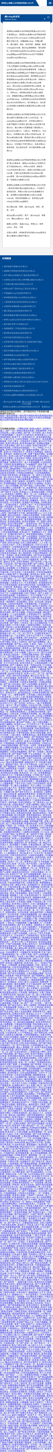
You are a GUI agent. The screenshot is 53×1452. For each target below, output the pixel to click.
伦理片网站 (42, 1318)
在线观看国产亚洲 (10, 1248)
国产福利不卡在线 (10, 492)
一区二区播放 (43, 1193)
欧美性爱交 (36, 570)
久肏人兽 (11, 1229)
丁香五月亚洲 (39, 1235)
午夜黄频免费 (10, 1007)
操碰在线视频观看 (33, 756)
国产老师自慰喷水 (19, 466)
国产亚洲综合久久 (35, 1449)
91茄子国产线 (6, 1043)
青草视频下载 (36, 821)
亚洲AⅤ (7, 452)
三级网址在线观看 (31, 832)
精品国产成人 (43, 819)
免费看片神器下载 (38, 667)
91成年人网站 (6, 1250)
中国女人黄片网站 (26, 957)
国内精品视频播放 (26, 1022)
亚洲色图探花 (39, 891)
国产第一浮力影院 (32, 433)
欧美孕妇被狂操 (28, 443)
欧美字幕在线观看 (23, 1235)
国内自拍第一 (36, 1049)
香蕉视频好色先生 (43, 699)
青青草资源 (30, 819)
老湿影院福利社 (29, 1259)
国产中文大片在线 (31, 1349)
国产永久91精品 (24, 445)
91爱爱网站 (11, 621)
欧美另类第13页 (15, 1387)
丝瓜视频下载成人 (41, 1138)
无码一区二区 (22, 1168)
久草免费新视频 (13, 1087)
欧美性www (20, 724)
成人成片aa (44, 726)
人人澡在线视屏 (17, 614)
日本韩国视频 (39, 1396)
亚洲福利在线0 (44, 1062)
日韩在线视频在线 (30, 1373)
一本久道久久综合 (19, 1083)
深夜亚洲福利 (43, 650)
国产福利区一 (10, 1282)
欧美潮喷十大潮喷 (19, 845)
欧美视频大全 (6, 635)
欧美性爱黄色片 (30, 777)
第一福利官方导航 (35, 834)
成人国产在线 (14, 1421)
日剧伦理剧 (40, 485)
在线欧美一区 (6, 1138)
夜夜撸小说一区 (7, 633)
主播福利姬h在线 (30, 1223)
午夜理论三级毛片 (16, 988)
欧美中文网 (17, 942)
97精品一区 (11, 826)
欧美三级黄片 (37, 1402)
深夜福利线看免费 (19, 811)
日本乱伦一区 (45, 1009)
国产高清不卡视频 (42, 1335)
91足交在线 (15, 572)
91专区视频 (35, 549)
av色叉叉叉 (15, 927)
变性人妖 (16, 1349)
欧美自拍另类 (45, 488)
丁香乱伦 (10, 923)
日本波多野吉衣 (34, 1216)
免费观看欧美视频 (16, 1385)
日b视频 (49, 855)
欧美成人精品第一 (12, 654)
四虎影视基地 (33, 817)
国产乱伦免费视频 (35, 1385)
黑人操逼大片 (26, 688)
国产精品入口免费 (33, 608)
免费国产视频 (23, 889)
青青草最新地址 (34, 815)
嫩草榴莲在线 (14, 777)
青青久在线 (28, 581)
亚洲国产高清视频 (31, 502)
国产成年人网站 (36, 1261)
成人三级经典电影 (29, 726)
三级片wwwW (33, 652)
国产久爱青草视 (42, 1284)
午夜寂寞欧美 (35, 845)
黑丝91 (27, 1358)
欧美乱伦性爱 (18, 1449)
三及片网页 (19, 635)
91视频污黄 (9, 792)
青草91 (3, 1109)
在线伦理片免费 (7, 1339)
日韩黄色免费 (25, 1381)
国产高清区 (31, 864)
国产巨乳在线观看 (25, 1339)
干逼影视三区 (23, 1301)
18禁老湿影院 (41, 1339)
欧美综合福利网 (20, 1039)
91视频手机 (9, 1153)
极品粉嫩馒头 (31, 1079)
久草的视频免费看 (35, 973)
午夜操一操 (17, 1003)
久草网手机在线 (8, 995)
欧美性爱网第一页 (38, 1132)
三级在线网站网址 (9, 1204)
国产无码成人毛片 (24, 931)
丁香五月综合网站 (12, 918)
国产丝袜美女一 (32, 638)
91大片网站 (9, 1406)
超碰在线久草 (21, 842)
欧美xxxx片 (29, 673)
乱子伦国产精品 (44, 509)
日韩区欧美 (9, 931)
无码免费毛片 (12, 952)
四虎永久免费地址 (35, 452)
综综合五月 (36, 557)
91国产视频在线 (15, 1016)
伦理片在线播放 (11, 1037)
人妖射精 (36, 1358)
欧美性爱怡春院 (23, 627)
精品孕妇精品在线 (14, 819)
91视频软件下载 (11, 1364)
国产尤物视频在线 (23, 1428)
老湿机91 (21, 1225)
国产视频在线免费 (9, 1381)
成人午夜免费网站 (23, 891)
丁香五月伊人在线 (23, 783)
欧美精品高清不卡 (21, 1102)
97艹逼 (3, 1229)
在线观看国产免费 (42, 1202)
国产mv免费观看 (32, 587)
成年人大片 (38, 959)
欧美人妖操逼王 (44, 771)
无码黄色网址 (35, 1068)
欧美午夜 (31, 650)
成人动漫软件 (45, 1248)
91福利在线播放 (36, 855)
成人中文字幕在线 (29, 764)
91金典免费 (44, 526)
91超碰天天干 (33, 1332)
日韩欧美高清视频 (29, 1244)
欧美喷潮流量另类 (39, 1440)
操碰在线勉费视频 (35, 1366)
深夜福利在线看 (24, 813)
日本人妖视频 (29, 1273)
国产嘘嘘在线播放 (31, 450)
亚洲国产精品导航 (12, 921)
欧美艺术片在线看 (35, 836)
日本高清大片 (6, 935)
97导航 (36, 775)
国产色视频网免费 (32, 874)
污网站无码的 (43, 610)
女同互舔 (38, 631)
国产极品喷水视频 (12, 686)
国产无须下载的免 (34, 576)
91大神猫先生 (23, 568)
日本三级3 (46, 952)
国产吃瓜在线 (6, 1011)
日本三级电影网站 (12, 469)
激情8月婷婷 (7, 1311)
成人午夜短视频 (40, 722)
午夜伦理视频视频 (12, 1259)
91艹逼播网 (11, 1390)
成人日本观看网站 (28, 1187)
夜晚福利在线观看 (31, 671)
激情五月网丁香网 (9, 1064)
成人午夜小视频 (26, 490)
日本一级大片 (6, 705)
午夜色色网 (13, 1423)
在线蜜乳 (30, 481)
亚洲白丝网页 (20, 1123)
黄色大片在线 (29, 566)
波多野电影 (22, 1417)
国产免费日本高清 (24, 1413)
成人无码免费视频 (39, 1153)
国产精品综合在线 (31, 1421)
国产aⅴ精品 (38, 564)
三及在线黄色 (29, 572)
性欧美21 (10, 627)
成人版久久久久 (30, 798)
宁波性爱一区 (43, 1204)
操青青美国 (11, 769)
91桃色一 (22, 769)
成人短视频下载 (25, 730)
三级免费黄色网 (7, 1322)
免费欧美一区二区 (29, 868)
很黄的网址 (11, 912)
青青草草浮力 (39, 1011)
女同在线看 (23, 912)
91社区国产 (46, 1227)
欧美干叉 (16, 437)
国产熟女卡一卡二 (43, 1343)
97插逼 (3, 475)
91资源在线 (21, 1252)
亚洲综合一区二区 (35, 507)
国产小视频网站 (30, 1191)
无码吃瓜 (47, 899)
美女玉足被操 (45, 1087)
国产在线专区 (16, 1121)
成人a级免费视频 (20, 1151)
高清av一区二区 (15, 861)
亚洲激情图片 (45, 1163)
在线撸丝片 (25, 1161)
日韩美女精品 (24, 1159)
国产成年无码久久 (24, 792)
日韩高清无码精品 (9, 553)
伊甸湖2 (16, 1185)
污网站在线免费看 (31, 515)
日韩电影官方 (6, 840)
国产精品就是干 (22, 1214)
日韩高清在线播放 (21, 597)
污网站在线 (23, 428)
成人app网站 (10, 940)
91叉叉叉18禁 (45, 1447)
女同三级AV (23, 982)
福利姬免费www (34, 513)
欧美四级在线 (31, 1111)
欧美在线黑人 (28, 781)
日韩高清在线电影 (21, 447)
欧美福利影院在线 (9, 1062)
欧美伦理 (24, 500)
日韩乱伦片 (47, 743)
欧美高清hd (13, 498)
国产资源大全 (38, 1161)
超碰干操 (14, 1100)
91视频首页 (19, 1170)
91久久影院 (44, 720)
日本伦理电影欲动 (16, 1451)
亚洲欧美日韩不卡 (25, 1178)
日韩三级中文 (45, 1058)
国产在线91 (22, 1231)
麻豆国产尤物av (24, 722)
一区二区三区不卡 (25, 633)
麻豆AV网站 (46, 1121)
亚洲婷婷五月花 (13, 551)
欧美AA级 (13, 456)
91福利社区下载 (22, 849)
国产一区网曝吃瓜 (12, 937)
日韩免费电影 (45, 1379)
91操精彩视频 (16, 593)
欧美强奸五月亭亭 (41, 1176)
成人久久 (36, 851)
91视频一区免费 (13, 986)
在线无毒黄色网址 (34, 1081)
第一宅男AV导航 (24, 954)
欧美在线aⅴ (24, 1320)
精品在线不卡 (14, 1191)
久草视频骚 (24, 1064)
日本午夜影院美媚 (37, 1347)
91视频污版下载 (38, 568)
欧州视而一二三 (41, 1229)
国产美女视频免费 (41, 1269)
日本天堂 (39, 853)
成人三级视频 (18, 1216)
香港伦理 (33, 720)
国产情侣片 (11, 589)
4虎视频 (21, 1297)
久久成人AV (9, 1030)
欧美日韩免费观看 (37, 766)
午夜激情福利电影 (12, 648)
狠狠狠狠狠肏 (12, 1402)
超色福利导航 (37, 912)
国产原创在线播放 (41, 1106)
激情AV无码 (9, 562)
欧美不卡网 (46, 1307)
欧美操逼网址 (35, 880)
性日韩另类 (13, 914)
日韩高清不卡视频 (29, 441)
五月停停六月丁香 (35, 724)
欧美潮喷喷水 (18, 464)
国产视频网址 (38, 976)
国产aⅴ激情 (5, 872)
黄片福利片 (10, 1417)
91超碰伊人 (13, 1058)
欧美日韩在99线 (21, 779)
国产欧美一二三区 (9, 959)
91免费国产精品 (11, 1018)
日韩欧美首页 (21, 1155)
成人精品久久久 (36, 1113)
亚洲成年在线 (42, 1328)
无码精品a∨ (24, 980)
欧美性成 (34, 498)
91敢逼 (15, 631)
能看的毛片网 (20, 454)
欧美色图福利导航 (41, 788)
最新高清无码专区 (21, 872)
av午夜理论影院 (30, 526)
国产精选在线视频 (31, 1071)
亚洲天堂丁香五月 (23, 1106)
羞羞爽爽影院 (42, 781)
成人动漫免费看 (44, 1197)
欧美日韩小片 (18, 460)
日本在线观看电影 (29, 1073)
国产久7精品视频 (21, 574)
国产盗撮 (47, 631)
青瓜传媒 (26, 1438)
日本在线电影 (34, 743)
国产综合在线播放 (36, 1123)
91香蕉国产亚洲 (8, 718)
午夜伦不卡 (46, 1136)
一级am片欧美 (17, 1370)
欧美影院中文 (10, 1360)
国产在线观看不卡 (31, 929)
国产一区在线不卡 (12, 1278)
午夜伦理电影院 (40, 553)
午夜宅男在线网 (8, 1225)
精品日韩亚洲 (41, 760)
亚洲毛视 (45, 887)
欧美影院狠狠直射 (35, 697)
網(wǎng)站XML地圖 (12, 402)
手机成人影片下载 (36, 1225)
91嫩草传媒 (5, 460)
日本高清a (9, 564)
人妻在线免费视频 (30, 1136)
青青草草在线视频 (37, 1039)
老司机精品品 (24, 692)
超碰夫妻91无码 (25, 1282)
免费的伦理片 (16, 462)
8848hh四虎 (19, 1142)
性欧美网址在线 (40, 1024)
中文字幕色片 (12, 1189)
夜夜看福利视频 (44, 735)
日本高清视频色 (44, 572)
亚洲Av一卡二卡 (26, 1007)
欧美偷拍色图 (39, 1330)
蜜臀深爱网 (19, 695)
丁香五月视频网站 (30, 828)
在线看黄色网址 (24, 906)
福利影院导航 (41, 591)
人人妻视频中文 (11, 853)
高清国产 (14, 690)
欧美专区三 (10, 1132)
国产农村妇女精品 (22, 1316)
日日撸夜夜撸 (12, 1147)
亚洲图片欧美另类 (25, 1265)
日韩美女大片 (16, 583)
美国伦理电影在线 (25, 1284)
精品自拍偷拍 (14, 515)
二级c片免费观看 (43, 703)
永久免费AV (42, 469)
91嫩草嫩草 (33, 923)
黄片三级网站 (16, 616)
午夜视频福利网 (42, 1265)
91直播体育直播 (25, 591)
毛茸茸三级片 (26, 504)
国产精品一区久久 (9, 1275)
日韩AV (4, 802)
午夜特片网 (13, 1161)
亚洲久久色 (9, 1149)
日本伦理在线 (6, 1075)
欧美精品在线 (31, 847)
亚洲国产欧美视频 (43, 530)
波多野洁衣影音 (15, 673)
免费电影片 (5, 1102)
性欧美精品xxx (7, 1280)
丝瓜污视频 (5, 557)
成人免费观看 (6, 1024)
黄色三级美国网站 (19, 893)
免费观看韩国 (14, 1404)
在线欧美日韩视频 (25, 1246)
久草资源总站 (31, 942)
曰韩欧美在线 (12, 1411)
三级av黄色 (15, 735)
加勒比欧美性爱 (22, 570)
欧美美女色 (32, 524)
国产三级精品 (16, 665)
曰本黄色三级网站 (32, 830)
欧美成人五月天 (34, 1014)
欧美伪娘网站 (9, 925)
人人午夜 (43, 543)
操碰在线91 (9, 997)
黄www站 (30, 1197)
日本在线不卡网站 (23, 458)
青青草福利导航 (38, 809)
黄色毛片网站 (6, 1267)
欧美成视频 (9, 606)
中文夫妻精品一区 (37, 754)
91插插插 (47, 756)
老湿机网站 (22, 602)
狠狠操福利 (5, 511)
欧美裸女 (11, 957)
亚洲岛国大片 (29, 437)
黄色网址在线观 (44, 1364)
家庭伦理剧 (19, 1332)
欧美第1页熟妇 (39, 1360)
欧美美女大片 (37, 826)
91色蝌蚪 (33, 1083)
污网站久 (24, 498)
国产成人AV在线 (14, 566)
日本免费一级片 (42, 838)
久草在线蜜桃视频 (10, 532)
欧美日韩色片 (18, 1117)
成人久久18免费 (44, 1273)
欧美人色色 (23, 589)
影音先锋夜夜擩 (44, 1309)
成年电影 (13, 802)
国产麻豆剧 (20, 1406)
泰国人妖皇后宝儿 (38, 1168)
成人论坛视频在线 (39, 623)
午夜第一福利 (36, 644)
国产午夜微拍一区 (29, 1157)
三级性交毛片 (26, 760)
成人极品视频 (45, 714)
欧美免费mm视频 (20, 821)
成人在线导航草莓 (19, 1210)
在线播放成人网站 (41, 1381)
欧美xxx (16, 838)
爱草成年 (8, 454)
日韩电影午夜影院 (9, 490)
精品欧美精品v (40, 813)
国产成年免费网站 (37, 642)
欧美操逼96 (30, 990)
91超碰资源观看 (25, 718)
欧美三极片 (34, 1210)
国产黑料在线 (41, 1033)
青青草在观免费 (8, 1233)
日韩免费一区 (18, 488)
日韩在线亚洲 (24, 1396)
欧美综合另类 (45, 1199)
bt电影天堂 (36, 1320)
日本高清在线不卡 (33, 895)
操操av (29, 1202)
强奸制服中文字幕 (16, 513)
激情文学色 (20, 885)
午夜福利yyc (14, 1328)
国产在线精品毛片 (20, 809)
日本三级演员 (16, 741)
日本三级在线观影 (23, 1134)
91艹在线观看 (37, 1183)
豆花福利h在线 (35, 1406)
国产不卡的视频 (42, 861)
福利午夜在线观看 (44, 1185)
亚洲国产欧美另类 (33, 916)
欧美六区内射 (24, 910)
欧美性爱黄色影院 (9, 992)
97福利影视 (24, 1271)
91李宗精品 (39, 1149)
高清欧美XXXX (13, 540)
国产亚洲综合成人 (37, 1212)
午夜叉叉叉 (9, 439)
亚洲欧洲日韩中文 (16, 534)
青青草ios (28, 861)
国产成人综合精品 (12, 684)
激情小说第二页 (11, 1379)
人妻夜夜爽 (13, 682)
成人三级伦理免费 (14, 823)
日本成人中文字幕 (41, 870)
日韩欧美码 (27, 686)
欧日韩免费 (19, 815)
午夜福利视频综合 (19, 1092)
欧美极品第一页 (27, 475)
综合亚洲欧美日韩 (37, 517)
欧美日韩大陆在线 (32, 1368)
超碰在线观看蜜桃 (39, 547)
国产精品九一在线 (25, 1030)
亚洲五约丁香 (16, 874)
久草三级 (18, 756)
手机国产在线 (21, 720)
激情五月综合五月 (27, 1309)
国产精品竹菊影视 (43, 1278)
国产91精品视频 (26, 1001)
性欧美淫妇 (44, 1083)
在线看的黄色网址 (12, 832)
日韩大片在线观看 (19, 1221)
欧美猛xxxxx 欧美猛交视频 (32, 492)
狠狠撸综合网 (39, 897)
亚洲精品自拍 (26, 1018)
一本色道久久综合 (19, 880)
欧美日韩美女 (33, 1305)
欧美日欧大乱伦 (44, 1041)
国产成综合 (5, 1090)
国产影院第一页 (31, 1109)
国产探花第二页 (26, 1337)
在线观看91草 (46, 978)
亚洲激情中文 (34, 885)
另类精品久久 (12, 1009)
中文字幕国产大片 (39, 595)
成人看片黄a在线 (30, 659)
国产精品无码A (15, 1005)
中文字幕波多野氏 (43, 504)
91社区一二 (36, 971)
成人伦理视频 (12, 485)
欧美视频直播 (22, 1153)
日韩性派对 (5, 1449)
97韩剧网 (16, 1028)
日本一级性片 (10, 851)
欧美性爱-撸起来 (32, 1354)
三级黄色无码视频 (41, 800)
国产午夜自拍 (23, 1045)
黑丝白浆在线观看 (16, 899)
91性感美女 (25, 1176)
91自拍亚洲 (38, 1026)
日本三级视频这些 (25, 545)
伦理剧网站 (40, 1140)
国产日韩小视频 (15, 990)
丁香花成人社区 (13, 1438)
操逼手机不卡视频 (23, 1026)
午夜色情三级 (39, 902)
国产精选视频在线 (16, 1305)
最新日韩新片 (33, 1280)
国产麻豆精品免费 (23, 564)
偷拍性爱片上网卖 (37, 1104)
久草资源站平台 (34, 614)
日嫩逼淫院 (13, 1356)
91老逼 (38, 1030)
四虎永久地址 (14, 536)
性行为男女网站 (7, 445)
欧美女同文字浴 (24, 471)
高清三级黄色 (18, 481)
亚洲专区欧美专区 (23, 897)
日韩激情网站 (12, 688)
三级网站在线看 (29, 1028)
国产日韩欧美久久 (16, 1400)
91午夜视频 (10, 669)
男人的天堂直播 (36, 1383)
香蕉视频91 (32, 1144)
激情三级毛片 (41, 931)
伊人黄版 (32, 878)
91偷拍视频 (5, 1003)
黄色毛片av (11, 692)
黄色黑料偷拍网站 (19, 1347)
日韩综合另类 (7, 885)
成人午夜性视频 (37, 1256)
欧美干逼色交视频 (43, 1047)
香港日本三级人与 (27, 796)
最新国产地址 (12, 764)
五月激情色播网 (42, 1337)
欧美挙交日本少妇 (10, 1187)
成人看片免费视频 (31, 887)
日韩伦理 (8, 587)
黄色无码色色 (10, 479)
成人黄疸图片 (32, 997)
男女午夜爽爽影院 (34, 961)
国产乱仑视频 (18, 612)
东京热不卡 (19, 507)
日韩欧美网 (27, 1335)
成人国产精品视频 (31, 1419)
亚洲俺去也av (18, 1206)
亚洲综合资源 (18, 1014)
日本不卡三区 (45, 1073)
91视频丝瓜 (25, 952)
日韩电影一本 (24, 866)
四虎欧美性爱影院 (21, 1183)
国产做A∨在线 (21, 644)
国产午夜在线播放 (12, 526)
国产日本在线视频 (19, 1068)
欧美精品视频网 (26, 965)
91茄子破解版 (41, 1322)
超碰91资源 (11, 878)
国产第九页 (9, 517)
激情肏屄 (12, 591)
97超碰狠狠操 (10, 1193)
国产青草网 (36, 1064)
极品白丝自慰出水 (33, 999)
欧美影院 (38, 792)
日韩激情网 (20, 743)
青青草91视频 (18, 1195)
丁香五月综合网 (42, 1001)
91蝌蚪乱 (24, 1128)
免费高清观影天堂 (9, 1060)
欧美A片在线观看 (32, 741)
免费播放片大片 (39, 532)
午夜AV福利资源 (8, 730)
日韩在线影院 (26, 631)
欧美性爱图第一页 (9, 790)
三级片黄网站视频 (31, 1286)
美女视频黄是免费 (30, 1227)
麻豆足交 (35, 676)
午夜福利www (45, 1100)
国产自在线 (36, 562)
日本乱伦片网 (35, 705)
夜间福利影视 (18, 1313)
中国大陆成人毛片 (23, 1250)
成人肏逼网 (24, 701)
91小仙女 (45, 832)
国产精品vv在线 (22, 1054)
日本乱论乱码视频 (12, 876)
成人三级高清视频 (9, 1309)
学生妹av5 (42, 946)
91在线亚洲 (11, 1033)
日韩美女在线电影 (27, 1193)
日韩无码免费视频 (21, 967)
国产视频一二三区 (25, 528)
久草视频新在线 (23, 606)
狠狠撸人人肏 (16, 895)
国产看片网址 (29, 610)
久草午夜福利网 (17, 1096)
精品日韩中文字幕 (35, 1142)
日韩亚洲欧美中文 (9, 980)
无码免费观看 (45, 944)
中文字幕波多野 (34, 984)
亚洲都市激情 (12, 1377)
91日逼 (23, 1411)
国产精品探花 (7, 709)
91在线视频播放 (42, 473)
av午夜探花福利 (43, 969)
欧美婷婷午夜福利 (14, 916)
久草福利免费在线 (25, 640)
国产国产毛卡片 (38, 840)
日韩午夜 (35, 597)
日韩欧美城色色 (20, 1113)
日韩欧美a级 (32, 883)
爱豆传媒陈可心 (15, 1111)
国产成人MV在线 (27, 1275)
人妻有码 (7, 1316)
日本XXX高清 (42, 545)
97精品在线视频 (34, 612)
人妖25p (32, 933)
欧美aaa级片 (36, 428)
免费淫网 (44, 982)
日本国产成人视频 (19, 1436)
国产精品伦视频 (32, 616)
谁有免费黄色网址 (35, 534)
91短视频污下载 (30, 918)
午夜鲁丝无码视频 (32, 1394)
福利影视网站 (45, 1244)
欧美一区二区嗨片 (27, 771)
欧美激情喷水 (33, 1313)
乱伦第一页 (13, 726)
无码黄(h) (33, 1254)
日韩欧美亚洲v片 (43, 633)
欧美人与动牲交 (20, 642)
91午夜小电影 (18, 625)
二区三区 (40, 673)
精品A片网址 (43, 566)
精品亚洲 (39, 686)
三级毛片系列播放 (31, 1307)
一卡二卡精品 (37, 447)
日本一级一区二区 (9, 1271)
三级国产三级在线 (35, 1195)
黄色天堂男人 (35, 893)
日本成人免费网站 (44, 716)
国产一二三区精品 (31, 1409)
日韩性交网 (40, 1178)
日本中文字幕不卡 (35, 635)
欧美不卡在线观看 (35, 1056)
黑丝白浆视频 (10, 1290)
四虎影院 (47, 1320)
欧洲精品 (4, 1286)
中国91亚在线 (41, 1018)
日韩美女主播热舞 (14, 1035)
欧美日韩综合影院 (27, 585)
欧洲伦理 (20, 834)
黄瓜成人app (43, 802)
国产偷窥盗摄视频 (29, 1163)
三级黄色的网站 (33, 625)
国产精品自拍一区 (35, 1130)
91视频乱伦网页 (17, 817)
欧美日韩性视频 (38, 733)
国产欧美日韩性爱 (27, 1432)
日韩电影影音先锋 (21, 547)
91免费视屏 (14, 950)
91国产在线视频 (20, 933)
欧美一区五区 (18, 864)
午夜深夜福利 (23, 733)
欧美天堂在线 (27, 1185)
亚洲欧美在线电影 (37, 711)
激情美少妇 (9, 661)
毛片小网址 (36, 785)
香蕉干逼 (42, 464)
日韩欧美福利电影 (16, 1351)
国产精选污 (17, 1368)
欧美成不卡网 (18, 1125)
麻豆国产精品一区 (41, 1267)
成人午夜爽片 (33, 988)
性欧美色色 (13, 475)
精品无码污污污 (28, 1147)
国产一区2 (11, 431)
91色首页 (24, 623)
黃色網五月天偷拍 (37, 1218)
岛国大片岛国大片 (18, 1261)
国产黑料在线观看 (14, 999)
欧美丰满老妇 (37, 1054)
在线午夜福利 (37, 849)
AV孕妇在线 (36, 1341)
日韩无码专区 (29, 1430)
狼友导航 (44, 1210)
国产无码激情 (6, 1199)
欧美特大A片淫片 (36, 769)
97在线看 (23, 992)
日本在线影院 (26, 747)
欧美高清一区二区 (28, 773)
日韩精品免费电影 (25, 473)
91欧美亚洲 (5, 697)
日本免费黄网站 (17, 1366)
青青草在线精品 (13, 450)
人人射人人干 (39, 1428)
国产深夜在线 (45, 807)
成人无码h (47, 433)
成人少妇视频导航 (19, 1077)
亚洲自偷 (33, 811)
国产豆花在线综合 (19, 1052)
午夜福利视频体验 (35, 1117)
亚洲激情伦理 (45, 583)
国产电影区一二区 (21, 739)
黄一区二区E (38, 910)
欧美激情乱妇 (18, 1197)
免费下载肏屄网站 (37, 454)
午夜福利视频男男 (35, 460)
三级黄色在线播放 (27, 1390)
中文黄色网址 (31, 583)
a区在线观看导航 (12, 1373)
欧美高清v (48, 999)
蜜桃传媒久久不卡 (37, 1292)
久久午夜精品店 (25, 1033)
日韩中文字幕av (31, 978)
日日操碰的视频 (24, 1229)
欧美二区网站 (17, 961)
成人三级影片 (10, 1432)
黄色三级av (31, 661)
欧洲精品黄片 (18, 1085)
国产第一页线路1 (37, 752)
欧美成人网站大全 (23, 1267)
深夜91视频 (21, 517)
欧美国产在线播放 (19, 1180)
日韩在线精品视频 (10, 745)
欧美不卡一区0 (35, 1415)
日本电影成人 (10, 509)
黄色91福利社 (16, 1208)
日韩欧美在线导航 (23, 1166)
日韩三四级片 (30, 593)
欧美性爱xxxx (41, 435)
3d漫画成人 (43, 494)
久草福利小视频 (38, 1090)
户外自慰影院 (29, 469)
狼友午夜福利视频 (15, 762)
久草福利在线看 (16, 576)
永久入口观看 (33, 1240)
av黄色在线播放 (43, 695)
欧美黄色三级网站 (14, 494)
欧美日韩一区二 (32, 963)
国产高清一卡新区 (28, 745)
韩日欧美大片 (26, 853)
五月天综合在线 (11, 663)
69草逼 (49, 769)
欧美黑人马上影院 (28, 1100)
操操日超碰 (13, 1425)
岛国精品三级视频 (33, 1119)
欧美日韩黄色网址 (24, 555)
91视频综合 (5, 1345)
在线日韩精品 (31, 1043)
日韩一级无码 (41, 965)
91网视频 (24, 1402)
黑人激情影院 (25, 553)
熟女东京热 (23, 667)
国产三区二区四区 (16, 1242)
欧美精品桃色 (14, 521)
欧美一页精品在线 (33, 665)
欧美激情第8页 (46, 707)
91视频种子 (42, 1066)
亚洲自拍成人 (12, 504)
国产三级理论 (37, 967)
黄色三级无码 (39, 906)
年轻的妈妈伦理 (41, 730)
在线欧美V (11, 866)
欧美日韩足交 (26, 663)
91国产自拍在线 (34, 758)
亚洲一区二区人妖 (12, 1419)
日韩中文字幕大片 (25, 1434)
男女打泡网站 (21, 705)
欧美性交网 (12, 1320)
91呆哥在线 (23, 621)
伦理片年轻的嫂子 (14, 1066)
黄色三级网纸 (30, 1005)
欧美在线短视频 (30, 551)
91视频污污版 (16, 1354)
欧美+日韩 (18, 1043)
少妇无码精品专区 (36, 1174)
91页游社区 (40, 747)
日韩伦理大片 (18, 452)
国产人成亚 (43, 593)
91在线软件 (44, 847)
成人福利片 (46, 1286)
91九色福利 (15, 502)
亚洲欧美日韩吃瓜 (9, 1337)
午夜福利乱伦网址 (31, 1404)
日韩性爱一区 (6, 897)
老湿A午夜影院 (38, 1301)
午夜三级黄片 (46, 992)
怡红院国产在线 (30, 921)
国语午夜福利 (22, 1049)
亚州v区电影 (14, 543)
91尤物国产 (35, 1423)
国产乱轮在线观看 (43, 555)
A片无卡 (35, 859)
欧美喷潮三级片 (40, 1166)
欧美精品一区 (9, 1022)
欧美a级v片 (25, 532)
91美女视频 (22, 1132)
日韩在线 (14, 714)
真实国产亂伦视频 (29, 1425)
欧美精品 (45, 638)
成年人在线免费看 (23, 1011)
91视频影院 (35, 1151)
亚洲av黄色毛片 (30, 944)
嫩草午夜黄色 (18, 650)
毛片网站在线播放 (43, 490)
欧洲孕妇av (13, 1176)
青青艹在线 (19, 1324)
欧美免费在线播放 (27, 509)
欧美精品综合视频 (10, 773)
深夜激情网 (41, 431)
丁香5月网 (34, 1231)
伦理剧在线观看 (32, 1121)
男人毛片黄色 (12, 1128)
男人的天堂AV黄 (27, 716)
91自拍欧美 (11, 1159)
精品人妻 (4, 1366)
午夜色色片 (22, 1292)
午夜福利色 (35, 1326)
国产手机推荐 (6, 507)
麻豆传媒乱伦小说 (21, 1090)
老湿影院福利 (6, 1166)
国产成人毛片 (10, 788)
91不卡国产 (5, 1256)
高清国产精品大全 (25, 1322)
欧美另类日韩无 (7, 1284)
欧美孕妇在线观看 (40, 940)
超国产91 (24, 1037)
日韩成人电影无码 (35, 1206)
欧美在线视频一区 (31, 521)
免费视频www (45, 1259)
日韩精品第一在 (26, 1060)
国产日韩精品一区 (31, 986)
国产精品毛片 (6, 1383)
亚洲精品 (12, 982)
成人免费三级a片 (34, 1085)
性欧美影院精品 (42, 728)
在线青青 (9, 976)
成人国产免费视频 (12, 610)
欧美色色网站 (12, 538)
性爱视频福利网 (13, 1227)
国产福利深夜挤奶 (25, 530)
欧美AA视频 (6, 574)
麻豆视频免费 (24, 479)
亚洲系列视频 (21, 1212)
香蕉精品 (18, 587)
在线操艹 (24, 1423)
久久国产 (8, 779)
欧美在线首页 (29, 1288)
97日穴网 (4, 1288)
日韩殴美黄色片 (24, 800)
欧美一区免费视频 (29, 538)
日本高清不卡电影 (25, 1140)
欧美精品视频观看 (37, 629)
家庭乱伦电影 (14, 1041)
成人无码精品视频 (43, 1246)
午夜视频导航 (31, 604)
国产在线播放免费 (28, 456)
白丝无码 (16, 511)
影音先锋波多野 (15, 519)
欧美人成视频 (14, 1409)
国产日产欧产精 (20, 750)
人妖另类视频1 (40, 1442)
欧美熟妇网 (19, 758)
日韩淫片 (16, 1256)
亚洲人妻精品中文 (21, 971)
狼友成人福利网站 (17, 1115)
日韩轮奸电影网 (15, 604)
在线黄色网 (40, 640)
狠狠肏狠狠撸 (38, 980)
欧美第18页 (42, 796)
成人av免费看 (16, 638)
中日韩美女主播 (13, 929)
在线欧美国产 (18, 804)
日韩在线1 (11, 1297)
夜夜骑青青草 (31, 908)
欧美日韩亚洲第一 (16, 524)
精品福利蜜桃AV (43, 1060)
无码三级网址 (46, 1223)
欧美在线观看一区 (37, 1311)
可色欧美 (42, 878)
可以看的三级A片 (12, 1335)
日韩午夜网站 (23, 562)
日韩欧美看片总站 (25, 669)
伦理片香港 (29, 657)
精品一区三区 (16, 608)
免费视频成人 (46, 883)
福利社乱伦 (44, 1425)
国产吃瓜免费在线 (12, 559)
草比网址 (4, 1202)
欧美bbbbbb (5, 1206)
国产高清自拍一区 (27, 790)
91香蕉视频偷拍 (31, 1035)
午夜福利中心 (23, 595)
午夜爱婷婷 (16, 581)
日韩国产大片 (24, 851)
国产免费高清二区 (43, 1413)
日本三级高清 (21, 1383)
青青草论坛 (44, 868)
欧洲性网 (14, 699)
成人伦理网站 (39, 1020)
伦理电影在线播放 (29, 707)
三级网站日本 (29, 1318)
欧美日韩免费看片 (23, 1020)
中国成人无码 (45, 811)
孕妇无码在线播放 (21, 676)
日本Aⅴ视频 (20, 652)
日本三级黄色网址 (29, 543)
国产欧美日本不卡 (24, 1149)
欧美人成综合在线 (29, 950)
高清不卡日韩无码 (25, 435)
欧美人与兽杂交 (15, 847)
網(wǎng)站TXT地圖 (30, 402)
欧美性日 (20, 661)
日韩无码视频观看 (33, 1098)
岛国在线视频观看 (29, 914)
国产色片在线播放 (16, 973)
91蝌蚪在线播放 (11, 747)
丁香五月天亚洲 (11, 807)
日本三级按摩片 (30, 927)
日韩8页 (7, 464)
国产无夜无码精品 (41, 1134)
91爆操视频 (21, 923)
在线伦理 (47, 895)
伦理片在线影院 (34, 1351)
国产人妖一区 (6, 720)
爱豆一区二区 (30, 494)
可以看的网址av (34, 899)
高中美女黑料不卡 (32, 1362)
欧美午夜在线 (12, 443)
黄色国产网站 (10, 910)
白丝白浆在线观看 (21, 1440)
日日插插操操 (7, 737)
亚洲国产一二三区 (23, 1138)
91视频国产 (31, 464)
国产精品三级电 (36, 680)
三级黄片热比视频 (39, 1102)
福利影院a (34, 992)
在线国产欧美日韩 (26, 969)
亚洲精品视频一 (44, 443)
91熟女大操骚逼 (15, 1109)
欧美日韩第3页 (33, 1400)
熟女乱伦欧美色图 (31, 540)
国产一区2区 (6, 1123)
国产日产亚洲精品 (43, 718)
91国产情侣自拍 (34, 496)
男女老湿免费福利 (12, 1318)
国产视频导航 (14, 1430)
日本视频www (12, 1157)
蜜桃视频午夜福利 (38, 779)
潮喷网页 (22, 878)
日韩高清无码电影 (26, 646)
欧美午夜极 (9, 1326)
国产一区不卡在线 (39, 889)
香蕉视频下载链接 (23, 1442)
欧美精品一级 (35, 842)
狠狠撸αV (15, 868)
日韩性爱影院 (41, 688)
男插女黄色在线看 (25, 431)
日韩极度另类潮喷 (29, 714)
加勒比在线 (11, 1174)
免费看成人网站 (20, 1398)
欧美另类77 (15, 1286)
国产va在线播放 (30, 536)
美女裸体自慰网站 (28, 1058)
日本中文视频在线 (30, 559)
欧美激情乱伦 (10, 1396)
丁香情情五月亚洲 (29, 807)
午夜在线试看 (14, 887)
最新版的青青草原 (27, 794)
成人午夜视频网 (32, 462)
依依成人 (22, 766)
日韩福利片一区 (7, 1045)
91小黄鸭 (38, 1189)
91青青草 (5, 581)
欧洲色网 (18, 1199)
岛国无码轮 (40, 857)
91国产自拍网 (18, 836)
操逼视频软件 (27, 838)
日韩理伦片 (35, 439)
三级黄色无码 (46, 1231)
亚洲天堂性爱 (7, 1049)
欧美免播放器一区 (9, 771)
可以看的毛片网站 (35, 1297)
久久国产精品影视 (35, 1170)
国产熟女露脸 (39, 648)
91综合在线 (15, 798)
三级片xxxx (5, 1415)
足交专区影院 (35, 750)
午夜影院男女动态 (30, 511)
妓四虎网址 (30, 1094)
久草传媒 (30, 695)
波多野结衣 (32, 488)
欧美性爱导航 (41, 1434)
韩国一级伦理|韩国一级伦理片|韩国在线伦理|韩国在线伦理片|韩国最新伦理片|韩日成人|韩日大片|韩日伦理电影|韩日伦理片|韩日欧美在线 (26, 418)
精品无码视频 (32, 1096)
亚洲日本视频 (10, 796)
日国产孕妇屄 (37, 1214)
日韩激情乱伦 (41, 528)
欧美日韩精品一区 (27, 802)
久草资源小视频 (24, 902)
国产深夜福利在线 (9, 716)
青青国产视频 (25, 788)
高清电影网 (22, 1233)
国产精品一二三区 (14, 1375)
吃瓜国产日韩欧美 (35, 1237)
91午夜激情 (15, 671)
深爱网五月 (39, 925)
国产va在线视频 (30, 684)
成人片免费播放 (7, 1246)
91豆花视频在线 (32, 1016)
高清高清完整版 (15, 1094)
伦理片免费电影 (22, 859)
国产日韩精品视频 (9, 1001)
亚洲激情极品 (10, 483)
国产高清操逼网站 (33, 619)
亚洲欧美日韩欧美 (19, 680)
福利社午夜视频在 (9, 701)
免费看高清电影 (32, 1375)
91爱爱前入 (11, 646)
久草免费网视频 (15, 1098)
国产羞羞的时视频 (40, 737)
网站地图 (28, 420)
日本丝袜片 (19, 935)
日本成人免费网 (15, 1119)
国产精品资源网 (36, 1180)
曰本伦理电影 (22, 439)
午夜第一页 (23, 826)
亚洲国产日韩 (39, 1438)
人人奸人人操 (18, 697)
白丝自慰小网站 (40, 471)
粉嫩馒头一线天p (38, 500)
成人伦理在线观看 (25, 728)
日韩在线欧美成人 (27, 1204)
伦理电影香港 (45, 551)
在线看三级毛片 (36, 1392)
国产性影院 (39, 709)
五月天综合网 (43, 600)
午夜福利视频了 (7, 435)
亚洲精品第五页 (7, 1140)
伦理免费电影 (45, 773)
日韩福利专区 (33, 935)
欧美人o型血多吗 (20, 549)
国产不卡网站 (31, 1199)
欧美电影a (5, 1081)
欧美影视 (36, 952)
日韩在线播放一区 (39, 872)
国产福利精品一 (7, 857)
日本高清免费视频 (23, 1075)
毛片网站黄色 (18, 1172)
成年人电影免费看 (19, 629)
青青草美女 (22, 1104)
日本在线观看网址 (29, 1447)
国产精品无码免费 (39, 1263)
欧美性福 (20, 997)
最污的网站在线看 (21, 557)
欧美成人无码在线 (35, 1303)
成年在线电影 (37, 621)
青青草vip (27, 648)
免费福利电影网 (44, 990)
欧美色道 (22, 483)
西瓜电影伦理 (14, 600)
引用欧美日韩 (45, 798)
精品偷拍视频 (38, 739)
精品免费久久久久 (41, 1299)
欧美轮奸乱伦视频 (43, 1282)
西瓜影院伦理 (17, 1081)
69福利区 (34, 982)
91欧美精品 (43, 456)
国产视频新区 (10, 766)
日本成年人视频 (20, 1254)
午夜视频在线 (43, 1094)
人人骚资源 (41, 669)
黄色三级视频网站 (12, 659)
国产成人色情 (45, 1254)
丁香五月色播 (43, 933)
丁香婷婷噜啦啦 (7, 954)
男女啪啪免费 (14, 1136)
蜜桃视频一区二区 (37, 1155)
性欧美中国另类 (23, 976)
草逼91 (25, 1256)
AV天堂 (32, 466)
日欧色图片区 (29, 600)
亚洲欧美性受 (24, 1360)
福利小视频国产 (19, 1415)
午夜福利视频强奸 (33, 1208)
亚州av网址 (17, 1394)
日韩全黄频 (5, 809)
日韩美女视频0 (36, 1436)
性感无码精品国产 (21, 1444)
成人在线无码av (15, 1079)
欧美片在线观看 (36, 1398)
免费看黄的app (29, 735)
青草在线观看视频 (30, 876)
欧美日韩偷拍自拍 (38, 1037)
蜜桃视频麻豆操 (17, 1237)
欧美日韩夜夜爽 (17, 1240)
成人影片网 (9, 1413)
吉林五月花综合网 (28, 1248)
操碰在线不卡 (31, 762)
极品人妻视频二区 (25, 1047)
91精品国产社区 (22, 840)
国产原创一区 (26, 1343)
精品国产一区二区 (35, 1125)
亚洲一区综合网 (36, 602)
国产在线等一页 (28, 1364)
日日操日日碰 (9, 667)
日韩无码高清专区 (19, 855)
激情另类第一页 (15, 619)
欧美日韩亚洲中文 (41, 458)
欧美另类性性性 (44, 1022)
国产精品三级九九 (21, 1263)
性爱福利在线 (31, 823)
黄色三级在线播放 (25, 857)
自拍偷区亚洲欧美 (19, 1392)
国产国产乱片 (14, 1223)
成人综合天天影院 (12, 477)
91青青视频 (42, 1390)
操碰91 (3, 1136)
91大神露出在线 (7, 813)
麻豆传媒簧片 (45, 1079)
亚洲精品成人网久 (19, 1218)
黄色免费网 (19, 984)
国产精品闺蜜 (12, 500)
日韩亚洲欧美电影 (31, 654)
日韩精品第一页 (11, 1343)
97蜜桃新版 (9, 743)
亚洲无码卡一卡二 (23, 1330)
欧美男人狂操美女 (37, 948)
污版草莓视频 (43, 1432)
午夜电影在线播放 (23, 775)
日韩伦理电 (30, 1066)
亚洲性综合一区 (17, 1202)
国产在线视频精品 (27, 946)
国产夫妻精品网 (7, 1269)
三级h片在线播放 (14, 830)
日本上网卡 (13, 441)
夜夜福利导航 (25, 959)
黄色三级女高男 (7, 902)
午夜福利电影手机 (16, 883)
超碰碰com (17, 1294)
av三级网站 (37, 1316)
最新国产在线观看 (24, 709)
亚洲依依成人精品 (12, 1307)
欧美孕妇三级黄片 (21, 904)
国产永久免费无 (25, 925)
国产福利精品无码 (37, 1411)
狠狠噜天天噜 (26, 699)
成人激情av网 (21, 948)
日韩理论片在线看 (29, 1009)
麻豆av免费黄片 (22, 785)
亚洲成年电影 (39, 479)
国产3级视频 (28, 578)
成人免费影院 (35, 1221)
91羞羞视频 (13, 1163)
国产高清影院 (41, 581)
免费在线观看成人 (19, 711)
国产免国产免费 (20, 754)
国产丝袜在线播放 (39, 701)
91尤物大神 (14, 1244)
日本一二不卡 (6, 758)
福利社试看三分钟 (28, 690)
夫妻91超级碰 (38, 866)
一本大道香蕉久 (31, 1294)
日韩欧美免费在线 (41, 692)
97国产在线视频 (13, 944)
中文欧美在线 (18, 1144)
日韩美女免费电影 (31, 477)
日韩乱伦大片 (6, 775)
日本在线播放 (10, 678)
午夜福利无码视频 (23, 1024)
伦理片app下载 (15, 978)
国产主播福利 (12, 760)
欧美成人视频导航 (14, 963)
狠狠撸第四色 (39, 1075)
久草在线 (39, 1007)
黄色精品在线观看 (31, 937)
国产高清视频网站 (16, 496)
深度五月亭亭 (16, 908)
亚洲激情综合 (26, 1189)
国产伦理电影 (22, 1326)
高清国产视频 (23, 1341)
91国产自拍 (34, 1092)
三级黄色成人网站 (37, 1052)
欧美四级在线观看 (16, 1056)
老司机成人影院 (38, 574)
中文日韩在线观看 (9, 585)
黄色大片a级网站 (36, 483)
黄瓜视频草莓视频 (33, 519)
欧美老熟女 (15, 1288)
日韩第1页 (37, 1159)
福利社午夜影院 (40, 606)
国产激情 (14, 623)
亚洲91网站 (19, 1303)
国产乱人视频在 (23, 737)
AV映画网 (13, 965)
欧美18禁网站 (33, 804)
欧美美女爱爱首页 (9, 946)
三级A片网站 (16, 433)
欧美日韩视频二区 (23, 870)
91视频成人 (11, 1299)
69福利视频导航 (13, 1071)
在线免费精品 (13, 828)
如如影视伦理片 (30, 1087)
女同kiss (30, 703)
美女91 (17, 781)
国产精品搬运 (23, 940)
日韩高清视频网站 (19, 752)
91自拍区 (14, 707)
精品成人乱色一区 (26, 995)
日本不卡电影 (14, 1273)
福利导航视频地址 (36, 1115)
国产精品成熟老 (15, 657)
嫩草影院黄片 (6, 870)
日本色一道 (36, 1444)
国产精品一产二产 (12, 578)
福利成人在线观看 (37, 1077)
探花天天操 (5, 971)
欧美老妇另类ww (44, 957)
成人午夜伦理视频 (41, 1290)
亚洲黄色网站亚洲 (37, 1252)
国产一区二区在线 (33, 1003)
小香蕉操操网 (41, 663)
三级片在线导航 (17, 1130)
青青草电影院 (27, 1328)
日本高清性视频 (39, 627)
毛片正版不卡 (12, 1447)
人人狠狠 (4, 1261)
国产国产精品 (26, 485)
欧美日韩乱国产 (40, 445)
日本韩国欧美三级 (39, 1045)
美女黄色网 (27, 1278)
